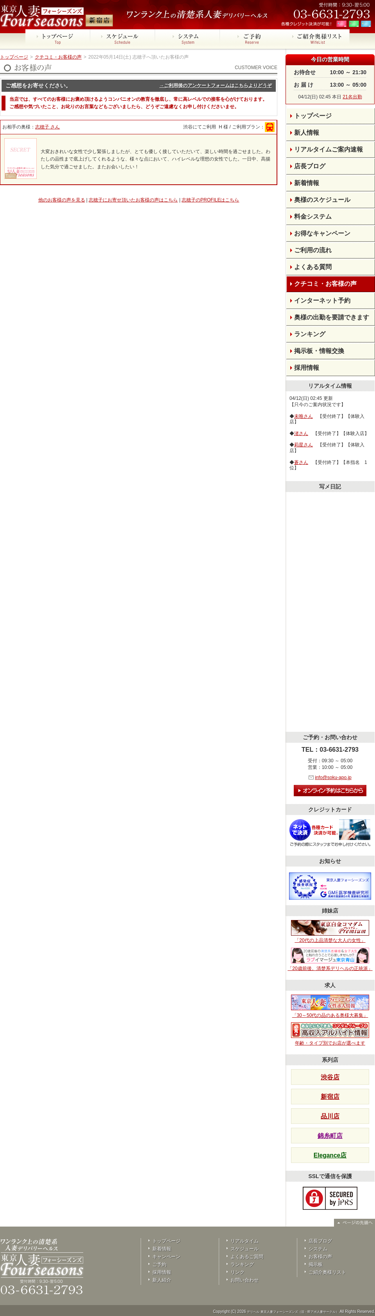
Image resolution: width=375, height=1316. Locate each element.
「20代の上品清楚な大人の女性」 (330, 931)
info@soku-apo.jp (333, 777)
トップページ (14, 57)
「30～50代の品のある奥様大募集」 (330, 1006)
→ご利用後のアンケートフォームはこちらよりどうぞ (215, 85)
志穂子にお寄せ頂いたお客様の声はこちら (133, 200)
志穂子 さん (47, 127)
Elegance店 (330, 1155)
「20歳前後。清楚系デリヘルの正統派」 (330, 959)
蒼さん (301, 462)
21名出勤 (352, 97)
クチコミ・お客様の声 (58, 57)
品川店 (330, 1116)
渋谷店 (330, 1077)
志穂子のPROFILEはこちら (210, 200)
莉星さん (303, 445)
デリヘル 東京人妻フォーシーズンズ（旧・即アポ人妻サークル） (292, 1312)
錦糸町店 (330, 1135)
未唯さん (303, 416)
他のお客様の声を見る (61, 200)
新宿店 (330, 1096)
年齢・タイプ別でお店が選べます (330, 1034)
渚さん (301, 433)
